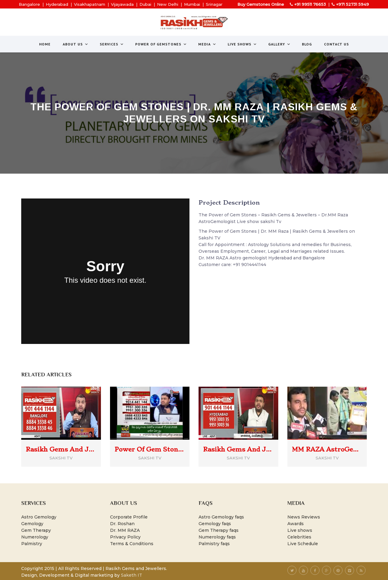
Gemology (32, 523)
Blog (307, 44)
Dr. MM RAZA (125, 530)
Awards (295, 523)
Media (207, 44)
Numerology (34, 537)
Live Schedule (302, 543)
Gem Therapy (36, 530)
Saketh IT (131, 575)
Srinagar (214, 4)
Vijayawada (122, 4)
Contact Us (336, 44)
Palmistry (31, 543)
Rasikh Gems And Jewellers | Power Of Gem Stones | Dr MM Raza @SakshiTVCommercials (61, 449)
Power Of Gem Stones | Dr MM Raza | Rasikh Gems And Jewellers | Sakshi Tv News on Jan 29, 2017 (150, 449)
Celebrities (299, 537)
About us (76, 44)
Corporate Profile (129, 517)
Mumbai (192, 4)
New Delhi (167, 4)
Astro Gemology (38, 517)
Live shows (299, 530)
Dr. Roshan (122, 523)
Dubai (145, 4)
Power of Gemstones (161, 44)
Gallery (279, 44)
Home (45, 44)
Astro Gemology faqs (221, 517)
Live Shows (242, 44)
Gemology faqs (215, 523)
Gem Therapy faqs (219, 530)
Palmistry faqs (214, 543)
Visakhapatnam (89, 4)
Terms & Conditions (131, 543)
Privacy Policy (125, 537)
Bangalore (29, 4)
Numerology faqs (217, 537)
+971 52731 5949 (352, 4)
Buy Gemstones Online (260, 4)
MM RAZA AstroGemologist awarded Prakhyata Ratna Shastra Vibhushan (327, 449)
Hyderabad (57, 4)
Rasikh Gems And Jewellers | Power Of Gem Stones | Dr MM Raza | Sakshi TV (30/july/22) (238, 449)
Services (112, 44)
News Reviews (303, 517)
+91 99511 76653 (310, 4)
